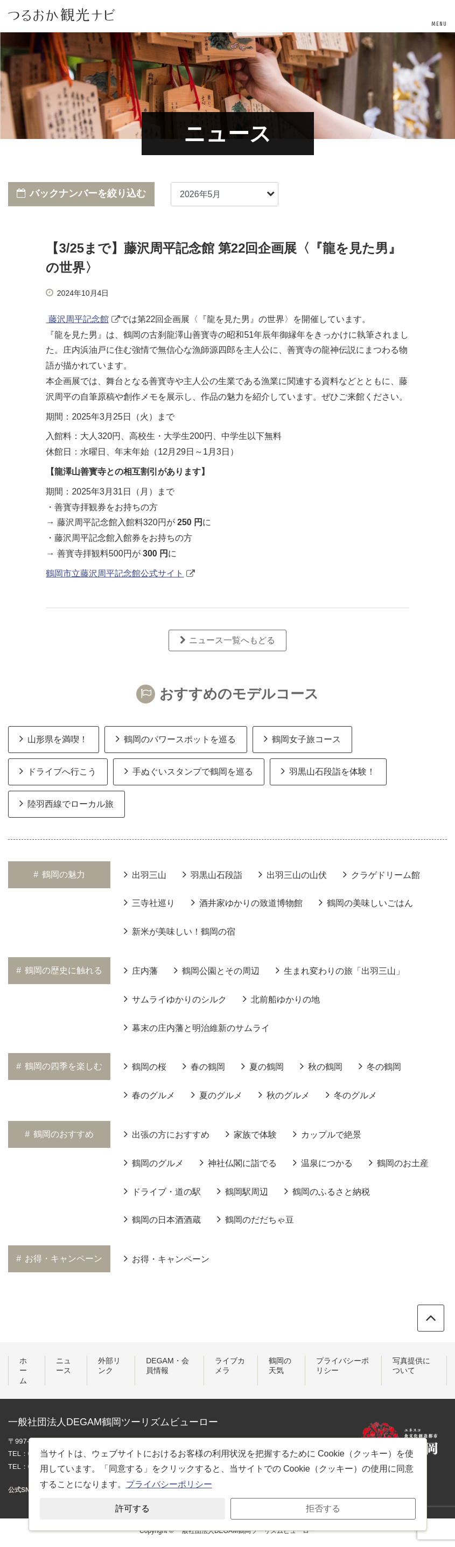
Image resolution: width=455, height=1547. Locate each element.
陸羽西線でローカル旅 (66, 803)
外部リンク (109, 1365)
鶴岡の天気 (280, 1365)
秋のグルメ (284, 1094)
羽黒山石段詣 (212, 874)
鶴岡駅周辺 (242, 1191)
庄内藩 (141, 970)
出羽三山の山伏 (292, 874)
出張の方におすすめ (166, 1133)
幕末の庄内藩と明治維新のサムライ (197, 1027)
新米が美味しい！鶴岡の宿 (179, 930)
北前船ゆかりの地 (281, 998)
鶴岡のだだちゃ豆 (255, 1219)
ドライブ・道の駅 (162, 1191)
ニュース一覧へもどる (227, 640)
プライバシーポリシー (342, 1365)
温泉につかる (323, 1162)
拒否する (323, 1508)
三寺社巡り (149, 902)
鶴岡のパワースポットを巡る (176, 738)
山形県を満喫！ (53, 738)
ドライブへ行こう (57, 770)
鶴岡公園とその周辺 (217, 970)
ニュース (63, 1365)
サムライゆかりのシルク (175, 998)
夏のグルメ (216, 1094)
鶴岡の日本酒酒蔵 (162, 1219)
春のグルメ (149, 1094)
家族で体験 (251, 1133)
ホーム (23, 1370)
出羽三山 (145, 874)
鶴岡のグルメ (154, 1162)
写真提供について (411, 1365)
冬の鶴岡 (380, 1066)
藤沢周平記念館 (77, 319)
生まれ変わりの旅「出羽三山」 (340, 970)
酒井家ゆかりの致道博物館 (247, 902)
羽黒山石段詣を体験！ (328, 770)
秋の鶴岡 (321, 1066)
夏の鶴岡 (262, 1066)
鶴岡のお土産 (399, 1162)
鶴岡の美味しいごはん (366, 902)
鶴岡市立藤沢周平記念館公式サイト (115, 573)
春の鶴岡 (204, 1066)
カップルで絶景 (327, 1133)
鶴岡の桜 (145, 1066)
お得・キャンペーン (166, 1258)
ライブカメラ (230, 1365)
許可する (132, 1508)
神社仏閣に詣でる (238, 1162)
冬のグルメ (351, 1094)
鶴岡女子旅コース (302, 738)
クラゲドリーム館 (381, 874)
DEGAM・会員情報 (167, 1365)
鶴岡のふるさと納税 (327, 1191)
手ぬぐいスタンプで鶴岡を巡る (188, 770)
